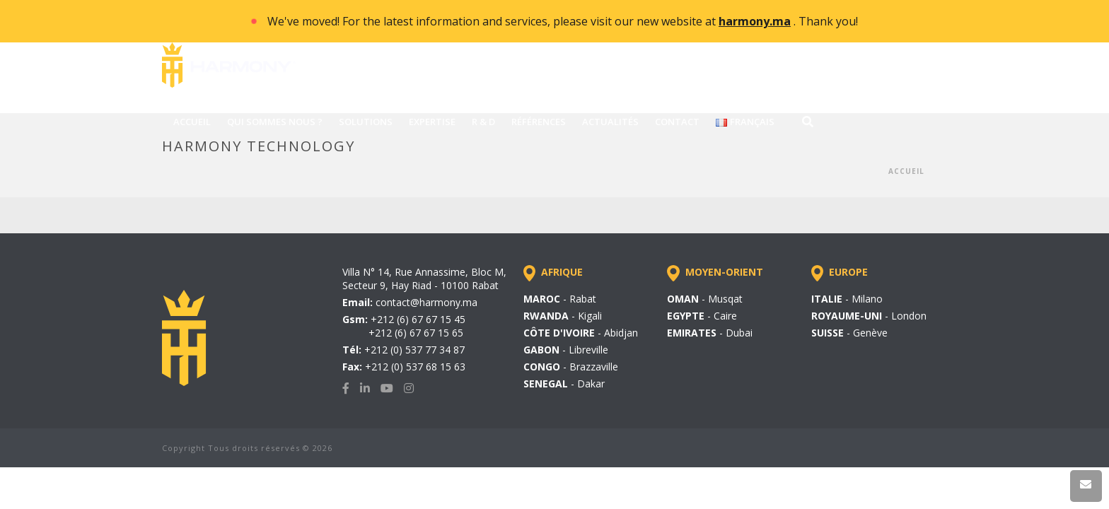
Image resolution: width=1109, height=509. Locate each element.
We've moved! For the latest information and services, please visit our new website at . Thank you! (562, 21)
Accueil (906, 171)
